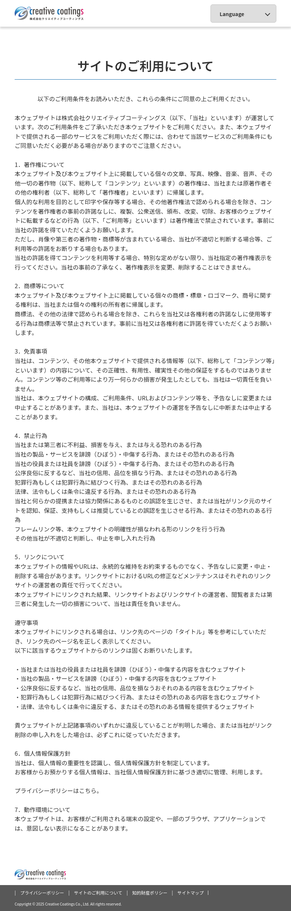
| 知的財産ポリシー (149, 893)
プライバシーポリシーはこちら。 (58, 790)
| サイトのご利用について (97, 893)
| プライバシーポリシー (41, 893)
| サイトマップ (190, 893)
